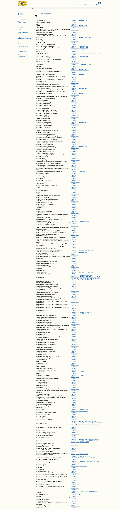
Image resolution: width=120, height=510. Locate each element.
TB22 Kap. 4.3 (83, 26)
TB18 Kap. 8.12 (92, 129)
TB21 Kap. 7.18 (75, 49)
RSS (85, 4)
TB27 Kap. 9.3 (75, 34)
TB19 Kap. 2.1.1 (93, 440)
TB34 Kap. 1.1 (75, 407)
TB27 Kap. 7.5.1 (75, 359)
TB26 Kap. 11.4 (75, 185)
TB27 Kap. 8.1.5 (75, 394)
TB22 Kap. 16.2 (75, 368)
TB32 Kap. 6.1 (75, 250)
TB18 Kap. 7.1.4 (75, 56)
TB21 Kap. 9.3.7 (75, 221)
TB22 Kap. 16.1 (75, 219)
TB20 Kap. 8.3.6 (75, 51)
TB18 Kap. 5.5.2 (90, 424)
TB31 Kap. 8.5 (75, 288)
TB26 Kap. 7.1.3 (84, 275)
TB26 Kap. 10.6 (75, 317)
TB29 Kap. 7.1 (75, 308)
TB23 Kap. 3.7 (84, 46)
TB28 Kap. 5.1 (75, 20)
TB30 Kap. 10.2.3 (75, 315)
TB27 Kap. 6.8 (75, 90)
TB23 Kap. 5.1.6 (75, 456)
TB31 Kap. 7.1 (75, 358)
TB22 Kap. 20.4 (75, 400)
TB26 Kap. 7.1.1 (94, 275)
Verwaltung (21, 27)
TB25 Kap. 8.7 (75, 471)
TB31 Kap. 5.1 (75, 488)
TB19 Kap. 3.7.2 (83, 37)
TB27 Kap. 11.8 (75, 110)
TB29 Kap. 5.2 (75, 83)
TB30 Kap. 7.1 (91, 250)
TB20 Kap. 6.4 (75, 416)
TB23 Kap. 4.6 (92, 456)
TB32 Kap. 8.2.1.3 (75, 478)
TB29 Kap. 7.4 (75, 412)
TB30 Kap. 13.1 (75, 95)
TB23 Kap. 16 (74, 491)
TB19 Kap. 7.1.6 (75, 241)
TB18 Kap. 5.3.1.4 (86, 64)
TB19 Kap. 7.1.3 (75, 223)
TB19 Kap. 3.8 (91, 272)
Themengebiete (22, 50)
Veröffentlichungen (23, 51)
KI (18, 42)
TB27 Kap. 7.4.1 (75, 296)
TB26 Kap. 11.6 (75, 319)
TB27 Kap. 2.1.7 (75, 105)
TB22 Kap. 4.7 (75, 26)
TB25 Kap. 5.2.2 (75, 204)
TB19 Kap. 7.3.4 (75, 434)
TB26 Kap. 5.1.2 (75, 429)
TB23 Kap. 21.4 (83, 88)
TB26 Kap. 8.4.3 (75, 312)
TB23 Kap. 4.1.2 (75, 454)
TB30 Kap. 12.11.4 (76, 494)
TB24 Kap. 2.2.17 (75, 84)
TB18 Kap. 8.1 (84, 371)
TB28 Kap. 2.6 (75, 66)
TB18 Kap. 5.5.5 (75, 182)
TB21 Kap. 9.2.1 (75, 215)
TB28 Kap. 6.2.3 (75, 206)
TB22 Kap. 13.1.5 (81, 278)
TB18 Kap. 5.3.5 (75, 24)
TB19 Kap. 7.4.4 (75, 54)
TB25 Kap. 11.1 (75, 255)
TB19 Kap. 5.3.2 (75, 366)
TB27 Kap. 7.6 (75, 332)
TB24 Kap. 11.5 (75, 320)
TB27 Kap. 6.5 (75, 213)
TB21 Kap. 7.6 (75, 30)
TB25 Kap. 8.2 (75, 232)
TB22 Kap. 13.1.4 (91, 278)
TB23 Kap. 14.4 (75, 291)
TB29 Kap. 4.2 (75, 199)
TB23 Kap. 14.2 (75, 294)
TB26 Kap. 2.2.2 (75, 277)
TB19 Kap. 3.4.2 (84, 313)
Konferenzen (21, 56)
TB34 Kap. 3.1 (75, 136)
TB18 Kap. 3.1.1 (75, 175)
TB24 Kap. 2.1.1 (75, 450)
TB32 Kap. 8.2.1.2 (75, 480)
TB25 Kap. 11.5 (75, 390)
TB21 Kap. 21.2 (75, 398)
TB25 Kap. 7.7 (84, 277)
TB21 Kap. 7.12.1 (94, 421)
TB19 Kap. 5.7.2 (75, 298)
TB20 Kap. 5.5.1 (75, 207)
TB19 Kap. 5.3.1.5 (75, 64)
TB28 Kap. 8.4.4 (75, 180)
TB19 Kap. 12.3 (75, 406)
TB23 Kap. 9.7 (84, 129)
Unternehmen (21, 29)
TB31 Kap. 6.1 (83, 250)
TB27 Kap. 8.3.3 (75, 22)
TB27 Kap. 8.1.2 (75, 263)
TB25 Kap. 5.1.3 (75, 163)
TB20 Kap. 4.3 (75, 489)
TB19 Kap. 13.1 (75, 371)
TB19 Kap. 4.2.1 (75, 402)
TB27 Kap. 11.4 (83, 411)
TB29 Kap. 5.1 (75, 100)
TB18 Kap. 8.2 (83, 74)
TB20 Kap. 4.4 (83, 272)
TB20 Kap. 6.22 (75, 211)
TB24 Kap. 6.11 (75, 129)
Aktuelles (20, 13)
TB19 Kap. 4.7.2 (75, 373)
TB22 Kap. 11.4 (75, 270)
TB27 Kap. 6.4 (75, 165)
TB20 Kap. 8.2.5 (84, 221)
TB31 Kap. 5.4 (75, 81)
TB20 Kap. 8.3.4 (85, 53)
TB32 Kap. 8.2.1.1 (75, 476)
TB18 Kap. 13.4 (75, 380)
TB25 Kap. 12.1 (75, 239)
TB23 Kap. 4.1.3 (75, 459)
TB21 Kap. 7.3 (75, 361)
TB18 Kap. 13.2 (75, 370)
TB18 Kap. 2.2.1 (84, 442)
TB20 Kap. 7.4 (83, 20)
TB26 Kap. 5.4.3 (75, 194)
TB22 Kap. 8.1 (75, 74)
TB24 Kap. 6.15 (75, 377)
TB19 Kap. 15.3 (75, 63)
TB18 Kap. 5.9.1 (81, 424)
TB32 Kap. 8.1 (75, 473)
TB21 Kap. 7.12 (75, 422)
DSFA (19, 43)
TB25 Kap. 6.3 (75, 70)
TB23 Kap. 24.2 (75, 189)
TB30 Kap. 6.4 (75, 130)
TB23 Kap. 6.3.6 (75, 44)
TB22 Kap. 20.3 (75, 396)
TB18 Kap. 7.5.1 (75, 58)
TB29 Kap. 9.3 (75, 284)
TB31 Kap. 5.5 (75, 383)
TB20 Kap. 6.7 (75, 365)
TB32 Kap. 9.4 (75, 411)
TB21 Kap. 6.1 (75, 235)
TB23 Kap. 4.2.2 (84, 461)
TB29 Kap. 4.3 (75, 430)
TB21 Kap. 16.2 (75, 103)
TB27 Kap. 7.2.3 (75, 173)
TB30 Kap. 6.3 (75, 149)
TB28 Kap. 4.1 (75, 230)
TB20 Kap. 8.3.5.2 (75, 53)
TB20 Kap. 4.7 (75, 272)
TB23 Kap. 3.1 (84, 454)
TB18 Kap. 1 (83, 466)
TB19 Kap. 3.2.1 (93, 37)
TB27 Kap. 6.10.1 (75, 107)
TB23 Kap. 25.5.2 (75, 341)
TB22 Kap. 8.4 (75, 265)
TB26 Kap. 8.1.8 (75, 392)
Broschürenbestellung (24, 34)
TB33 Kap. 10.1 (75, 483)
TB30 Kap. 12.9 (75, 339)
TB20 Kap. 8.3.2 (94, 53)
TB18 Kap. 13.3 (75, 387)
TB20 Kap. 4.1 (75, 177)
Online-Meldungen (23, 32)
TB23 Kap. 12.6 (75, 322)
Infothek (20, 37)
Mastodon (81, 4)
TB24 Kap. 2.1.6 (84, 409)
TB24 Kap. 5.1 (75, 258)
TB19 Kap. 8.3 (75, 77)
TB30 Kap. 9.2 (75, 41)
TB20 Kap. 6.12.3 (75, 492)
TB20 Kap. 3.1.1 (75, 464)
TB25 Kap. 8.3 (75, 226)
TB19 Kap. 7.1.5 (75, 247)
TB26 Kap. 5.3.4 (75, 160)
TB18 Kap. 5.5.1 (75, 419)
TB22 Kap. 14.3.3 (84, 70)
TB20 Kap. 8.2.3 (75, 202)
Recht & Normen (22, 58)
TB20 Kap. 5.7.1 (75, 501)
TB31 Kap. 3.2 (75, 427)
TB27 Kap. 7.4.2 (75, 275)
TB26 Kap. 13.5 (75, 484)
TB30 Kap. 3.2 (75, 302)
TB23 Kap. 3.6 (91, 457)
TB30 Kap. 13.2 (75, 120)
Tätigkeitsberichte (47, 13)
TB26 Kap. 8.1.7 (84, 312)
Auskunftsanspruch (23, 46)
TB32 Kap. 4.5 (75, 437)
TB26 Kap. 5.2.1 (75, 195)
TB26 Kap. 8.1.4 (94, 312)
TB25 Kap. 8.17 (75, 313)
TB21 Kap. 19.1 (75, 96)
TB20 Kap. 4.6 (75, 37)
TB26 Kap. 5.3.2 (75, 68)
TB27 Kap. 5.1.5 (75, 273)
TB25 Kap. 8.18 (75, 469)
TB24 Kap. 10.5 (75, 327)
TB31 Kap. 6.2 (75, 190)
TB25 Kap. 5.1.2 (75, 432)
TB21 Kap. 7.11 (84, 49)
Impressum (98, 4)
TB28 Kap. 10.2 (75, 112)
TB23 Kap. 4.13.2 (94, 461)
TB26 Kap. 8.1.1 (75, 503)
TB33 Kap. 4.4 (75, 79)
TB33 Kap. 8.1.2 (75, 32)
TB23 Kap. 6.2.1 (75, 46)
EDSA (19, 21)
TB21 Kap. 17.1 (75, 375)
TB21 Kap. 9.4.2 (75, 61)
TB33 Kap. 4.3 (75, 139)
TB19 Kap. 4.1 (75, 178)
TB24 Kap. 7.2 (92, 277)
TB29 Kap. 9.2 (83, 93)
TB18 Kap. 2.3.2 (75, 442)
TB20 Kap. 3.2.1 (75, 466)
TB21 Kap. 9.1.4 (75, 228)
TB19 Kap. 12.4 (75, 268)
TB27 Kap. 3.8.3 (84, 171)
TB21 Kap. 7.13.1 (84, 439)
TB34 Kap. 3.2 (75, 155)
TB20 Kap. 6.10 (75, 27)
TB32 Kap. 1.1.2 (75, 331)
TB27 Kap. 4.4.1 (75, 169)
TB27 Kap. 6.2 (75, 445)
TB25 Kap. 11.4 (75, 282)
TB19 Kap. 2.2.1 (84, 440)
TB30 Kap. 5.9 (75, 201)
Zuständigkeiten (22, 22)
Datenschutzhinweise (91, 4)
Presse (20, 16)
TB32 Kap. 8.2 (75, 474)
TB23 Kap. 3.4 (75, 462)
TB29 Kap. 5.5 (75, 161)
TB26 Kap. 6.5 (75, 72)
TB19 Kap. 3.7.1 (75, 192)
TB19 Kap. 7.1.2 (75, 244)
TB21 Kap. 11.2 (75, 156)
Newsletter (21, 14)
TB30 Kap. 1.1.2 (75, 507)
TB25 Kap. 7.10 (75, 286)
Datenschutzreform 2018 (24, 38)
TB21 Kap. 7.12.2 (75, 42)
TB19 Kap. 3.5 (75, 310)
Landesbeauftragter (23, 19)
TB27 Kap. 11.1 (75, 267)
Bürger (19, 26)
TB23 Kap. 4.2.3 (75, 461)
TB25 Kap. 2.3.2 (75, 409)
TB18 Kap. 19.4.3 (75, 467)
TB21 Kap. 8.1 (75, 421)
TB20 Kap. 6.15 (75, 418)
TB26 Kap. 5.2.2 (75, 197)
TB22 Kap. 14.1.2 (75, 167)
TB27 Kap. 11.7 (75, 256)
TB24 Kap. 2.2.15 (75, 36)
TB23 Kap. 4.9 (75, 363)
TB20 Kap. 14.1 (84, 375)
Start (42, 13)
